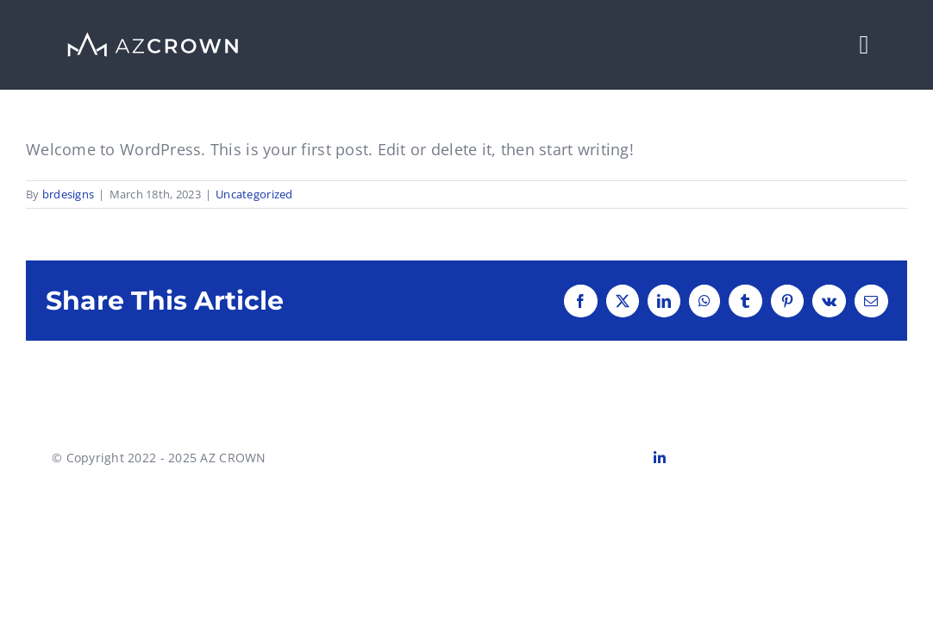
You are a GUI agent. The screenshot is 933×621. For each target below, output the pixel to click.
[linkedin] (660, 458)
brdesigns (68, 194)
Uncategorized (254, 194)
